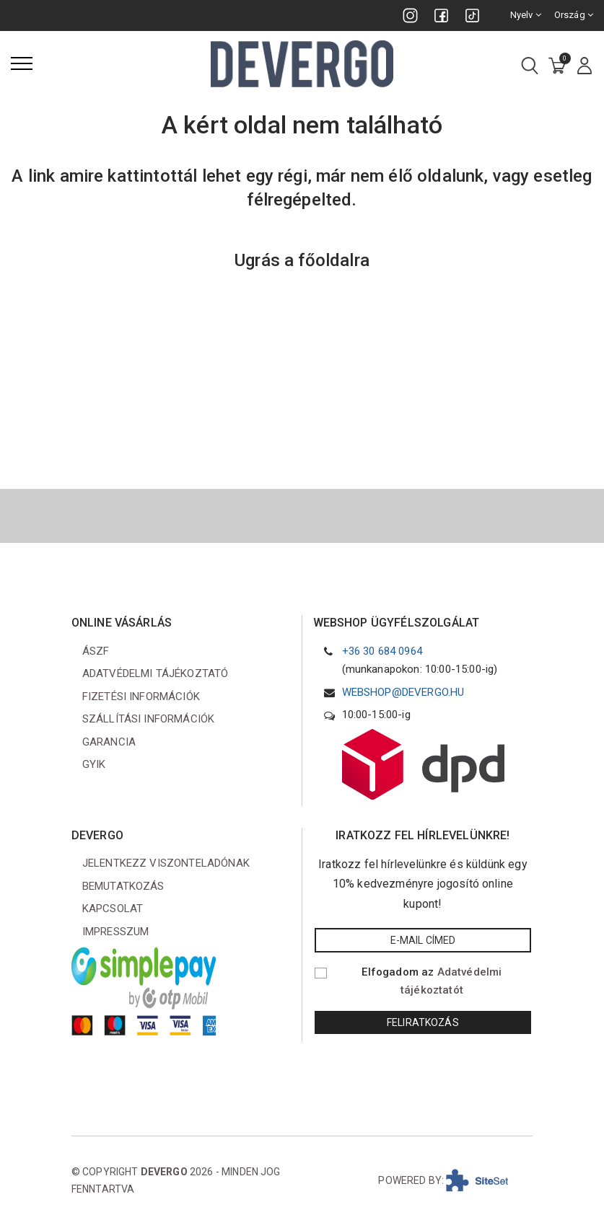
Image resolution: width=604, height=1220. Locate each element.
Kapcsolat (112, 908)
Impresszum (115, 931)
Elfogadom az (432, 981)
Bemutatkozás (123, 886)
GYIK (94, 764)
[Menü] (21, 63)
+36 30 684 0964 (382, 651)
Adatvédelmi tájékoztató (155, 673)
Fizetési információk (141, 696)
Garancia (109, 741)
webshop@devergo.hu (403, 692)
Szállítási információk (148, 718)
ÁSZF (96, 651)
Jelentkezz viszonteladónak (166, 863)
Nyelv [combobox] (525, 14)
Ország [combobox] (573, 14)
